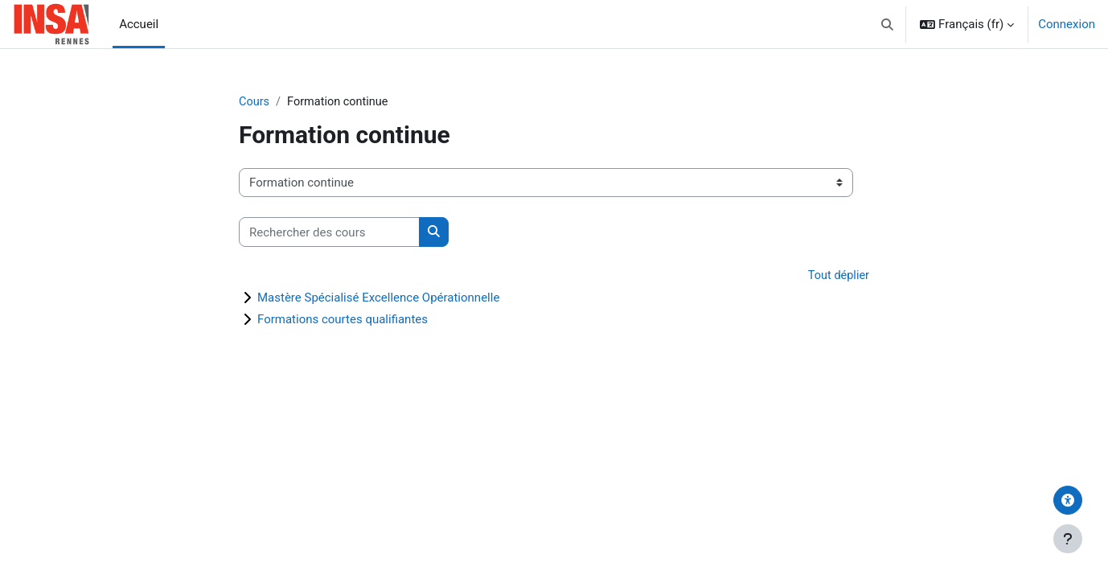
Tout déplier (837, 276)
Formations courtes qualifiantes (342, 320)
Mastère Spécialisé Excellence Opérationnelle (378, 298)
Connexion (1066, 24)
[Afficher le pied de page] (1067, 538)
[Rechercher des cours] (329, 233)
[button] (888, 24)
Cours (254, 102)
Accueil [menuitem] (138, 24)
